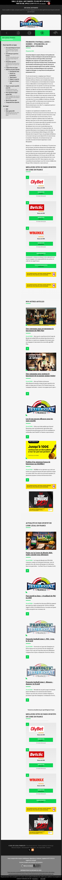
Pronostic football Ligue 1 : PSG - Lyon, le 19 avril (40, 640)
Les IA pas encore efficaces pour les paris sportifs (39, 420)
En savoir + (35, 878)
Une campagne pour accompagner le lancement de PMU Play (40, 330)
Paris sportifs (41, 254)
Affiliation (33, 847)
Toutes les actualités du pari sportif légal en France (41, 710)
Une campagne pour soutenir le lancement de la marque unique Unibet (40, 375)
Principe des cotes (14, 71)
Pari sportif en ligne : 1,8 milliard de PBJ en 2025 (41, 597)
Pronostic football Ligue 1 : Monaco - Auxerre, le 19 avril (39, 683)
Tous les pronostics (41, 265)
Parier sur (41, 192)
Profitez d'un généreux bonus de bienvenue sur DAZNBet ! (38, 463)
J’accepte (42, 878)
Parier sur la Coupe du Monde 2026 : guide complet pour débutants (39, 554)
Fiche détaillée (41, 196)
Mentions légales (16, 847)
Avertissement (25, 847)
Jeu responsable (41, 847)
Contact (48, 847)
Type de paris (13, 77)
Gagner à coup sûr (14, 79)
